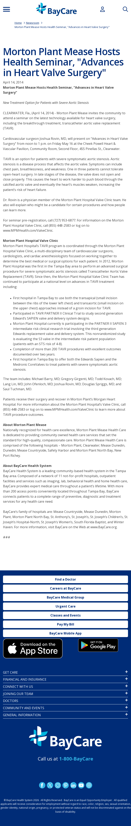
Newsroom (32, 23)
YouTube (81, 785)
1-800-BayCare (76, 758)
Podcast (89, 785)
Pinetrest (65, 785)
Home (18, 23)
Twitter (50, 785)
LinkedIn (73, 785)
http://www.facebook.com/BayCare (42, 785)
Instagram (57, 785)
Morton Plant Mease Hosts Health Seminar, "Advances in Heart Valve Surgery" (62, 27)
